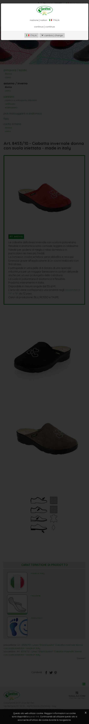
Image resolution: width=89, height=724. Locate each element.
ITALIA (31, 35)
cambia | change (52, 35)
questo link (34, 716)
